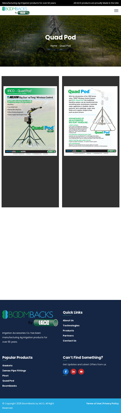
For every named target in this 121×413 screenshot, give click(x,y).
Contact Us (69, 340)
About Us (68, 320)
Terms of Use (93, 403)
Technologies (71, 325)
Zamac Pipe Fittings (14, 370)
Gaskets (7, 365)
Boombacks (9, 385)
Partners (68, 335)
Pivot (5, 375)
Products (68, 330)
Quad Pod (8, 380)
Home (53, 45)
